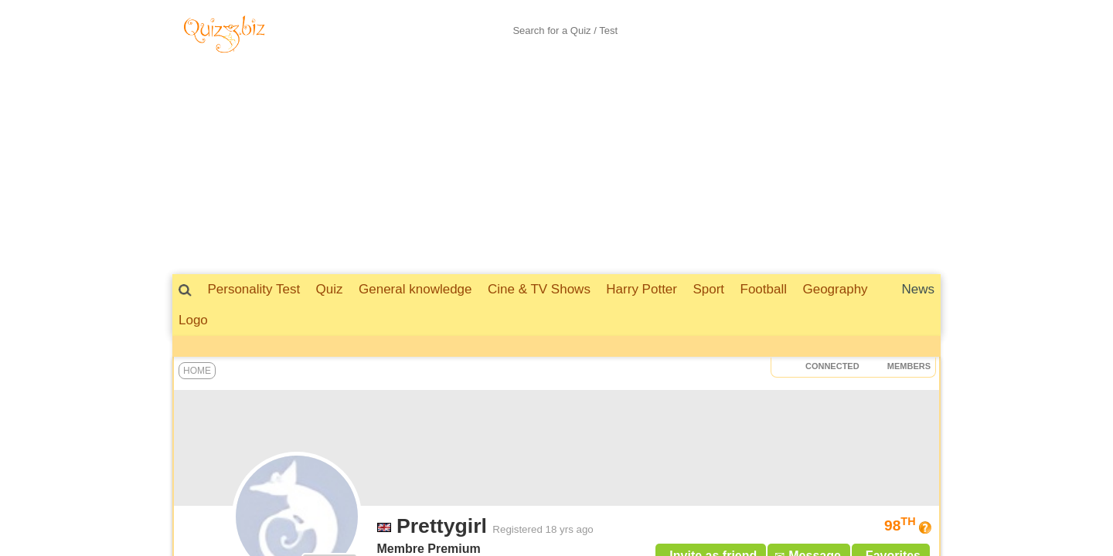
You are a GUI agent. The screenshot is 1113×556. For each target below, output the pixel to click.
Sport (708, 289)
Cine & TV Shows (539, 289)
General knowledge (415, 289)
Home (197, 370)
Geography (834, 289)
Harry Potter (641, 289)
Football (763, 289)
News (917, 289)
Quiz (329, 289)
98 (900, 525)
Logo (193, 320)
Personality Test (253, 289)
